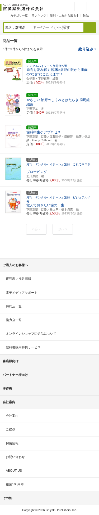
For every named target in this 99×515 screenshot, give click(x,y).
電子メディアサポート (21, 293)
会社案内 (12, 416)
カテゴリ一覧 (19, 15)
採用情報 (12, 443)
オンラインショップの (31, 333)
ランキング (39, 15)
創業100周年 (15, 484)
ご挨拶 (10, 429)
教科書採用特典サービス (23, 347)
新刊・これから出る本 (64, 15)
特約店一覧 (14, 306)
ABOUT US (14, 470)
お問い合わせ (15, 457)
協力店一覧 (14, 320)
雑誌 (86, 15)
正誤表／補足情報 (18, 279)
